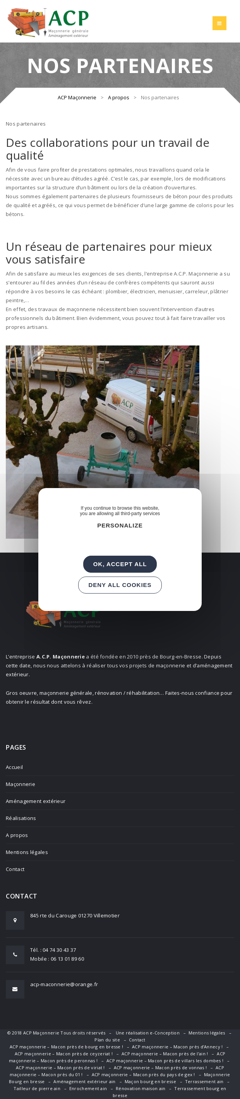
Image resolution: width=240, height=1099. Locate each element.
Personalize (120, 525)
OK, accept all (120, 564)
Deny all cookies (119, 585)
